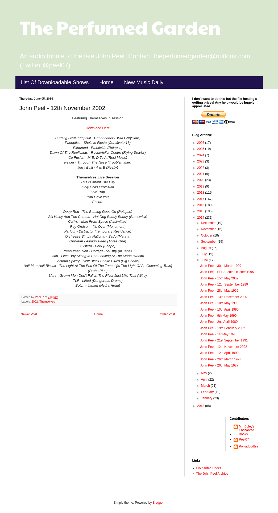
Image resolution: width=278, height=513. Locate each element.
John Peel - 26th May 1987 (219, 365)
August (206, 248)
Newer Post (29, 314)
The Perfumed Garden (120, 27)
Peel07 (244, 439)
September (209, 241)
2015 (201, 211)
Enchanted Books (208, 468)
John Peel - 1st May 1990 (218, 334)
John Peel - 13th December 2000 (223, 297)
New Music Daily (144, 82)
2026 (201, 143)
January (207, 398)
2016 (201, 205)
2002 (34, 301)
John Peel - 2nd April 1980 (219, 322)
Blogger (158, 502)
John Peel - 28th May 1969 (219, 290)
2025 (201, 149)
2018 (201, 192)
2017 (201, 199)
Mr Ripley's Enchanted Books (247, 430)
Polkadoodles (248, 446)
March (206, 386)
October (207, 235)
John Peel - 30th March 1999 (220, 266)
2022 (201, 168)
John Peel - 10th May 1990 (219, 303)
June (205, 260)
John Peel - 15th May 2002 (219, 278)
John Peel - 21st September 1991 (224, 340)
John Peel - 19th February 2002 (222, 328)
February (207, 392)
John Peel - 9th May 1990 (218, 315)
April (204, 379)
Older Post (167, 314)
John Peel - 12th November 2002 (223, 347)
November (209, 229)
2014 (201, 217)
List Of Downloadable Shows (55, 82)
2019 (201, 186)
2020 (201, 180)
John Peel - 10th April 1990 (219, 309)
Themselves (47, 301)
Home (106, 82)
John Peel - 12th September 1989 (224, 284)
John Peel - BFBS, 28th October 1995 (227, 272)
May (204, 373)
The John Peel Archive (212, 473)
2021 (201, 174)
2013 (201, 406)
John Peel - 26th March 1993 (220, 359)
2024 (201, 155)
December (209, 223)
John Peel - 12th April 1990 (219, 353)
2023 (201, 161)
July (204, 254)
